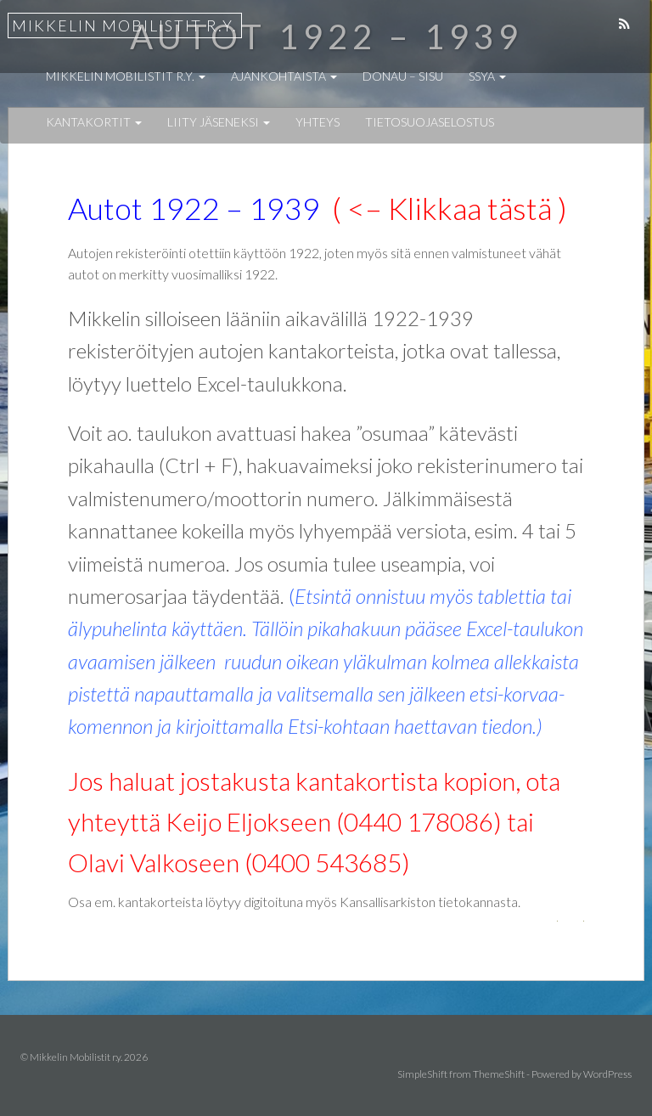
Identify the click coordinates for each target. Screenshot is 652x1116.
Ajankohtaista (284, 76)
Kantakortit (94, 122)
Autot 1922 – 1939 (194, 208)
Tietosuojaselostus (429, 122)
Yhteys (317, 122)
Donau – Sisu (403, 76)
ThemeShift (499, 1074)
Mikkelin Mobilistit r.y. (125, 25)
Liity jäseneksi (218, 122)
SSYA (487, 76)
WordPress (607, 1074)
